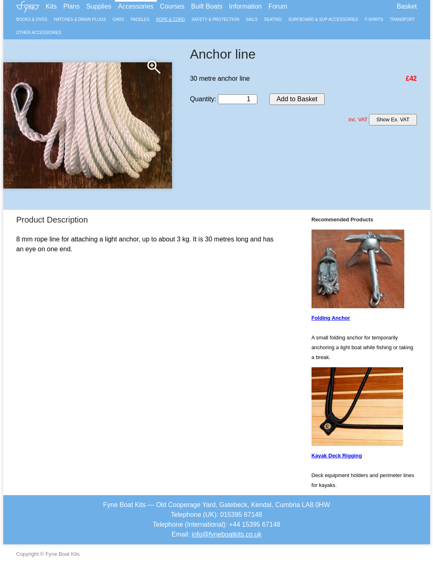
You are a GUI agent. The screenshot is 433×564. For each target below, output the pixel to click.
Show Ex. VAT (393, 119)
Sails (251, 19)
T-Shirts (373, 19)
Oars (118, 19)
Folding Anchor (331, 318)
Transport (402, 19)
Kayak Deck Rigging (337, 456)
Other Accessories (38, 32)
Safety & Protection (215, 19)
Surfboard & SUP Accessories (323, 19)
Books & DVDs (32, 19)
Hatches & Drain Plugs (80, 19)
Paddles (140, 19)
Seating (273, 19)
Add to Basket (297, 99)
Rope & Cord (170, 19)
